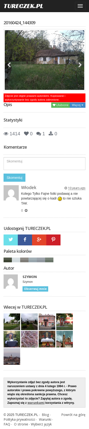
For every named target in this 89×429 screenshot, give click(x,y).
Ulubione (61, 105)
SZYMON (30, 276)
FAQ (7, 424)
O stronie (21, 424)
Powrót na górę (73, 414)
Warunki (45, 419)
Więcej (77, 105)
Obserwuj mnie (35, 289)
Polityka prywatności (19, 419)
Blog (45, 414)
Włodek (28, 187)
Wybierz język (41, 424)
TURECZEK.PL (23, 6)
